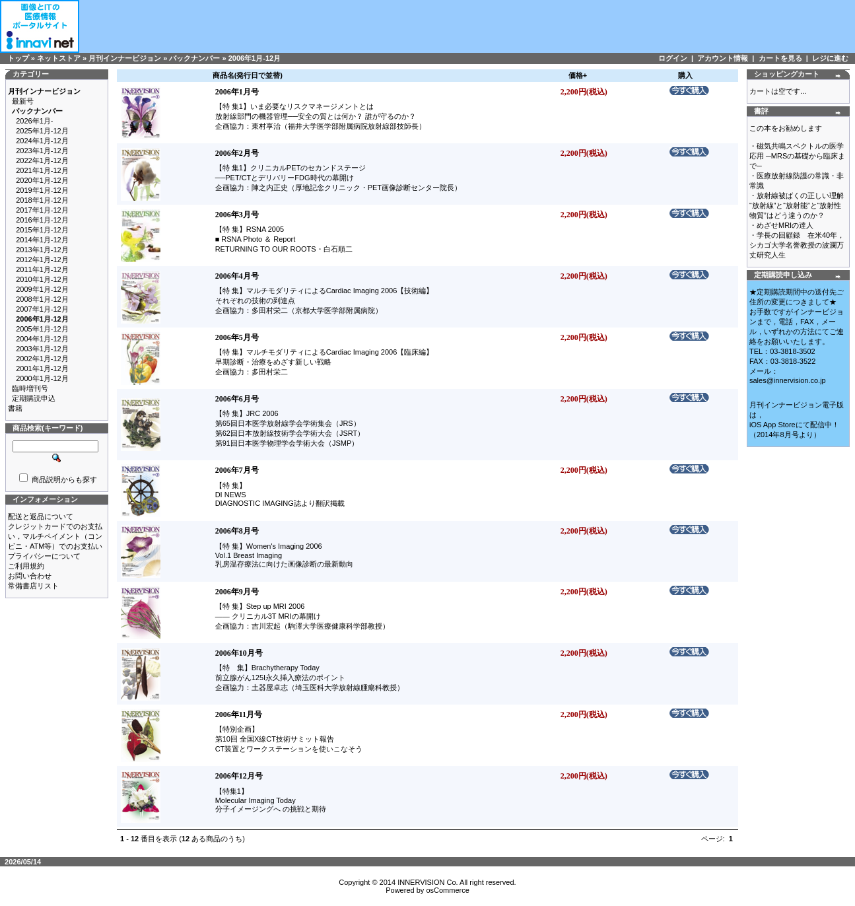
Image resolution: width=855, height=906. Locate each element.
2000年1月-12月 (42, 378)
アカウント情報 (722, 58)
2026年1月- (34, 121)
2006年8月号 (237, 531)
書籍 (15, 408)
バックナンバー (194, 58)
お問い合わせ (29, 576)
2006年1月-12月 (254, 58)
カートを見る (780, 58)
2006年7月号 (237, 470)
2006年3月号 (237, 214)
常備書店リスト (33, 586)
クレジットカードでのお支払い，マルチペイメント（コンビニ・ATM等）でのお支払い (55, 536)
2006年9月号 (237, 591)
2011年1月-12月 (42, 269)
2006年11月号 (238, 714)
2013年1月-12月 (42, 250)
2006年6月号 (237, 398)
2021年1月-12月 (42, 170)
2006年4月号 (237, 276)
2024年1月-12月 (42, 141)
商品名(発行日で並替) (248, 75)
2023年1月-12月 (42, 151)
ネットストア (59, 58)
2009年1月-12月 (42, 289)
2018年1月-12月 (42, 200)
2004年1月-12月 (42, 339)
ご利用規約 (26, 566)
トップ (18, 58)
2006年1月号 (237, 91)
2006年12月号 (239, 776)
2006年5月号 (237, 337)
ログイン (672, 58)
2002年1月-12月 (42, 359)
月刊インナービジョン (124, 58)
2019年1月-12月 (42, 190)
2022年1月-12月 (42, 160)
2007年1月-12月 (42, 309)
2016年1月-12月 (42, 220)
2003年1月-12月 (42, 349)
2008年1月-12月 (42, 299)
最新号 (23, 101)
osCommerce (447, 890)
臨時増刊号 (30, 388)
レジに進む (830, 58)
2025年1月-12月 (42, 131)
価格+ (577, 75)
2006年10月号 (239, 653)
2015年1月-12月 (42, 230)
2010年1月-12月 (42, 279)
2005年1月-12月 (42, 329)
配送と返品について (40, 516)
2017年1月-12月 (42, 210)
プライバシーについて (44, 556)
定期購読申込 (33, 398)
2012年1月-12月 (42, 259)
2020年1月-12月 (42, 180)
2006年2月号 (237, 153)
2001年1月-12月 (42, 368)
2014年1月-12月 (42, 240)
